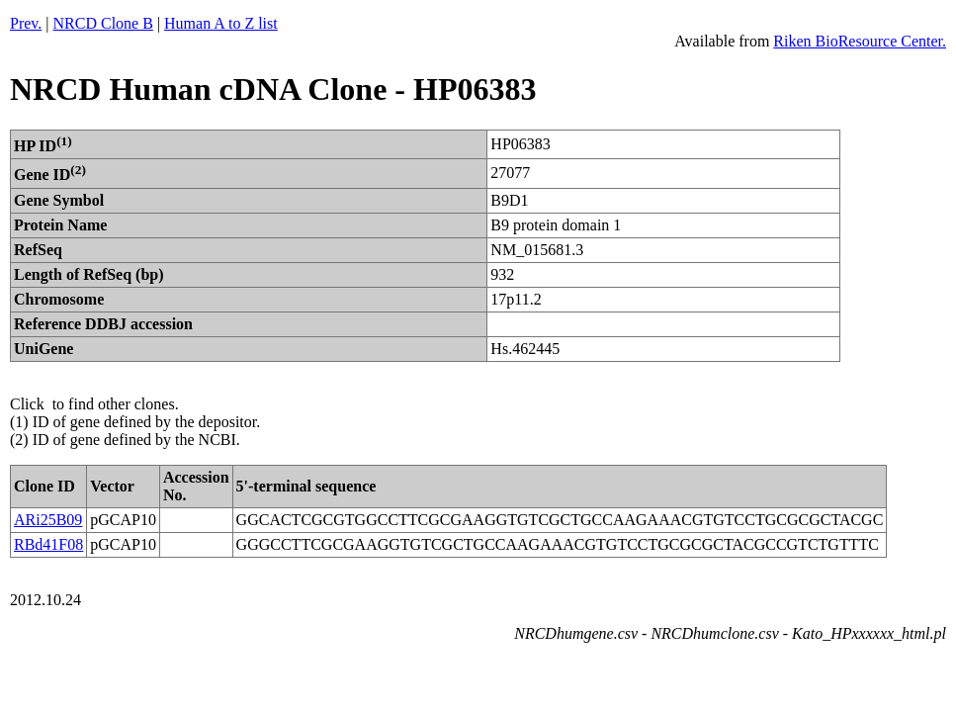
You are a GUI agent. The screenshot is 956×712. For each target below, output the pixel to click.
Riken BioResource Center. (859, 41)
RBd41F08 (48, 544)
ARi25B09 (48, 519)
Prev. (26, 23)
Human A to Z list (221, 23)
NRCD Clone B (103, 23)
